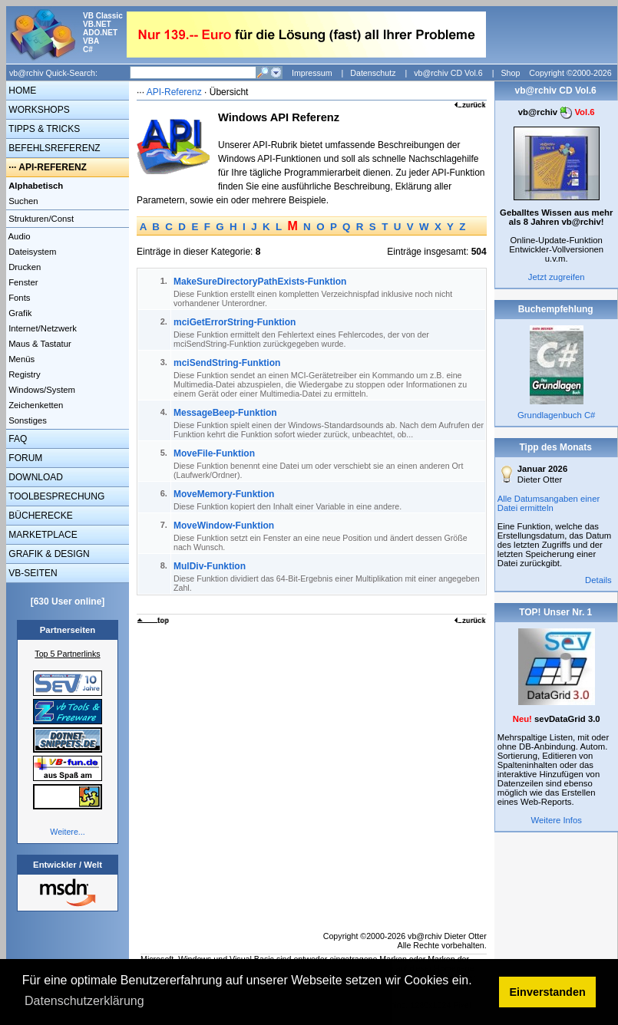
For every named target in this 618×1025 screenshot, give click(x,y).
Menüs (20, 359)
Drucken (23, 267)
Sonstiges (26, 420)
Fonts (18, 297)
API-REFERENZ (52, 167)
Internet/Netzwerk (41, 328)
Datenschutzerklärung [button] (84, 1000)
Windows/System (40, 389)
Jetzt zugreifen (556, 277)
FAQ (16, 438)
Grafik (18, 313)
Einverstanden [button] (548, 992)
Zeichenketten (34, 405)
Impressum (312, 72)
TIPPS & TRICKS (43, 129)
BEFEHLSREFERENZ (53, 148)
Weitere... (67, 831)
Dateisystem (31, 251)
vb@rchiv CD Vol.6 (448, 72)
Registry (23, 374)
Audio (18, 236)
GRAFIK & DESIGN (48, 554)
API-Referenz (174, 92)
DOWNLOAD (34, 477)
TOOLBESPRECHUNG (55, 496)
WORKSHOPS (38, 109)
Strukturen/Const (40, 218)
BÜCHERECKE (39, 515)
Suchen (22, 201)
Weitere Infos (556, 820)
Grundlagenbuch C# (556, 415)
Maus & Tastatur (38, 343)
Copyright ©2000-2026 (570, 72)
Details (598, 580)
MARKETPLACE (42, 534)
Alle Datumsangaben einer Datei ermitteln (548, 503)
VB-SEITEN (32, 573)
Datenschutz (372, 72)
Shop (510, 72)
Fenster (22, 282)
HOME (21, 90)
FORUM (24, 458)
